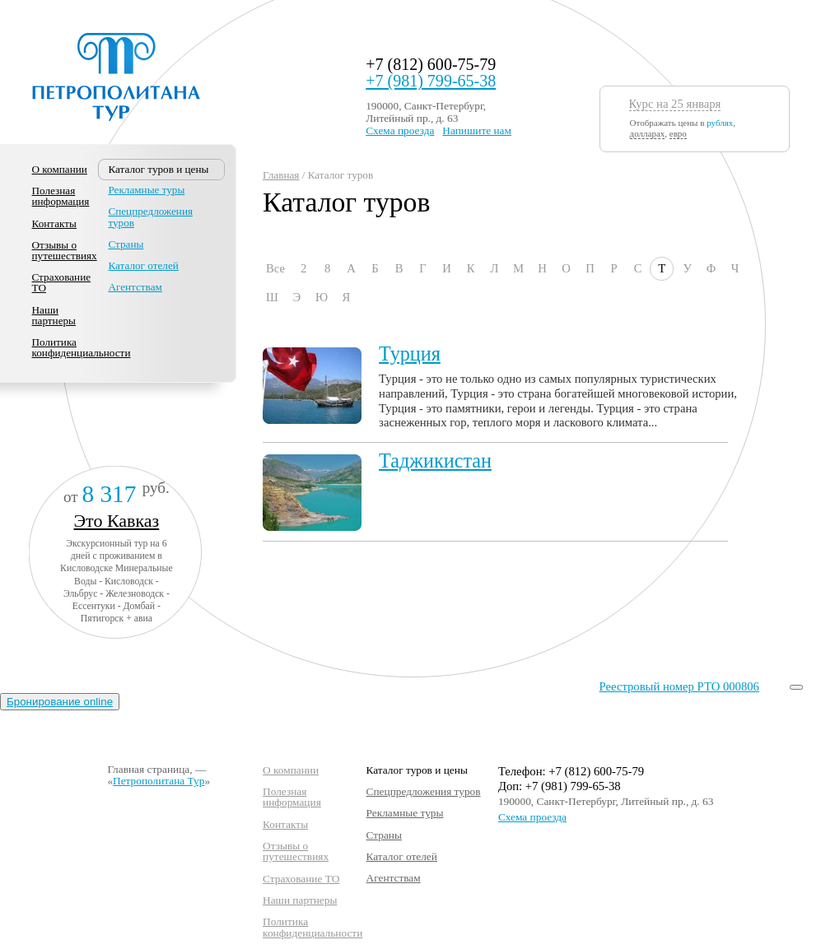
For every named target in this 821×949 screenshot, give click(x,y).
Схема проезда (400, 130)
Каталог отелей (143, 265)
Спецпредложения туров (150, 216)
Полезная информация (61, 195)
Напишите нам (476, 130)
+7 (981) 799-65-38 (431, 81)
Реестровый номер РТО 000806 (679, 686)
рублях (720, 123)
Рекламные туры (146, 190)
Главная (281, 175)
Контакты (54, 223)
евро (678, 133)
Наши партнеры (54, 315)
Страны (125, 244)
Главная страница (148, 769)
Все (275, 268)
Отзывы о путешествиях (64, 250)
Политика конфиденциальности (81, 347)
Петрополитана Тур (158, 781)
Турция (410, 353)
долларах (647, 133)
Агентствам (134, 287)
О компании (59, 169)
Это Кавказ (117, 520)
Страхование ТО (61, 282)
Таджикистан (435, 460)
